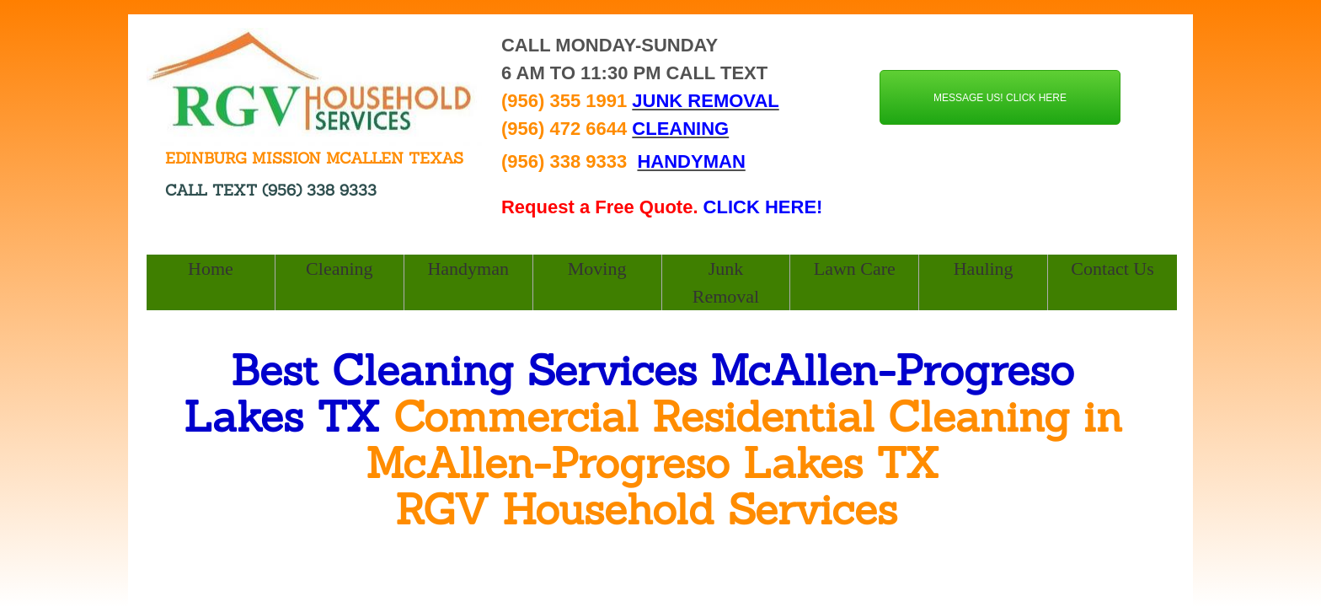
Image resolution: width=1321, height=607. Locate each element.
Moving (597, 268)
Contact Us (1112, 268)
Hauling (983, 268)
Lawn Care (855, 268)
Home (210, 268)
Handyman (468, 268)
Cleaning (339, 268)
